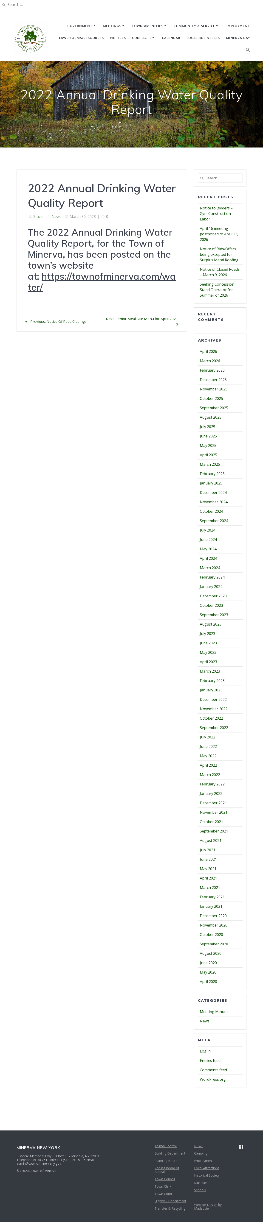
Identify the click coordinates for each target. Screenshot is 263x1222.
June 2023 (208, 643)
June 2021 (208, 859)
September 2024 (214, 520)
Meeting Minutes (214, 1011)
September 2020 (214, 943)
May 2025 (208, 445)
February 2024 (212, 577)
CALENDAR (171, 38)
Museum (200, 1182)
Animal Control (166, 1146)
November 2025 (213, 389)
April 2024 (208, 558)
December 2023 (213, 595)
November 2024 (213, 501)
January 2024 (211, 586)
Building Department (170, 1153)
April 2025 (208, 454)
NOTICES (118, 38)
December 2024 (213, 492)
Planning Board (166, 1160)
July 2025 (207, 426)
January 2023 (211, 690)
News (56, 216)
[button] (248, 50)
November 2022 (213, 708)
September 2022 (214, 727)
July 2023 (207, 633)
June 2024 (208, 539)
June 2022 (208, 746)
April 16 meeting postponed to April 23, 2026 (219, 234)
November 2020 (213, 925)
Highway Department (170, 1201)
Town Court (163, 1193)
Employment (203, 1160)
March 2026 (210, 360)
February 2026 (212, 370)
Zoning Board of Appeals (167, 1170)
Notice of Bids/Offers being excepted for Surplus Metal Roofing (219, 254)
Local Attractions (206, 1168)
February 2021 (212, 896)
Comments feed (213, 1069)
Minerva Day (238, 38)
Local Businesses (203, 38)
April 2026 (208, 351)
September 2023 (214, 614)
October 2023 (211, 605)
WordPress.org (213, 1079)
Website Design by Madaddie (208, 1207)
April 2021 (208, 878)
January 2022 (211, 793)
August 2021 (210, 840)
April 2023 (208, 661)
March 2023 (210, 671)
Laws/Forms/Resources (81, 38)
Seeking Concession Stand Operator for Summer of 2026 (217, 290)
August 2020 (210, 953)
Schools (200, 1190)
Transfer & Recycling (170, 1208)
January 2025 (211, 483)
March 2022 (210, 774)
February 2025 (212, 473)
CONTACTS (142, 38)
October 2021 (211, 821)
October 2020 (211, 934)
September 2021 (214, 831)
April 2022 (208, 765)
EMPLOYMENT (238, 26)
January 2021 (211, 906)
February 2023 (212, 680)
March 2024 (210, 567)
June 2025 (208, 436)
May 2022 (208, 755)
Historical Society (207, 1175)
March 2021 (210, 887)
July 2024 (207, 530)
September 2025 (214, 407)
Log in (205, 1051)
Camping (200, 1153)
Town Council (165, 1179)
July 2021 (207, 849)
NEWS (198, 1146)
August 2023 (210, 624)
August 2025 (210, 417)
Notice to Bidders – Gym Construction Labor (216, 214)
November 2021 (213, 812)
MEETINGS (112, 26)
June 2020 (208, 962)
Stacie (38, 216)
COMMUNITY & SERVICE (194, 26)
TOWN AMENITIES (147, 26)
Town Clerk (163, 1186)
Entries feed (210, 1060)
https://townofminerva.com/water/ (102, 281)
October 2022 (211, 718)
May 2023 (208, 652)
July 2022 (207, 737)
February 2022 (212, 784)
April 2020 (208, 981)
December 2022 (213, 699)
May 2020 (208, 972)
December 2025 (213, 379)
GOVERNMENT (80, 26)
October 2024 (211, 511)
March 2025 (210, 464)
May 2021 (208, 868)
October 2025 (211, 398)
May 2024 (208, 548)
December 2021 (213, 802)
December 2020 (213, 915)
